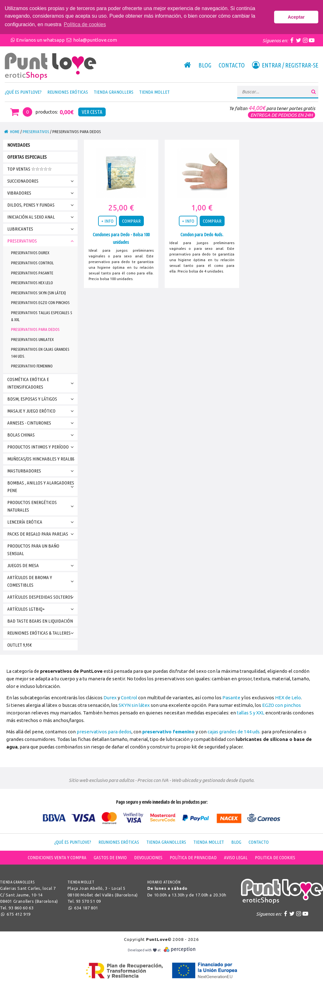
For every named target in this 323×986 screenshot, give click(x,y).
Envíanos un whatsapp (37, 40)
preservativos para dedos (104, 731)
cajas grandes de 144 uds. (234, 731)
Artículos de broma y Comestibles (41, 581)
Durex (110, 697)
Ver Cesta (92, 112)
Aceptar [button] (296, 17)
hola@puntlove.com (91, 40)
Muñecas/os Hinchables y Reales (41, 459)
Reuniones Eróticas (67, 92)
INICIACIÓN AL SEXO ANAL (41, 217)
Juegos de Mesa (41, 566)
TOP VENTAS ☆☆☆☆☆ (29, 169)
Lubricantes (41, 229)
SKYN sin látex (134, 705)
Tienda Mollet (154, 92)
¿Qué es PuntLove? (23, 92)
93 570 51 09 (88, 901)
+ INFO (107, 221)
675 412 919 (15, 914)
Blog (204, 65)
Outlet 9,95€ (19, 645)
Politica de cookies (275, 857)
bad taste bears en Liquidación (40, 621)
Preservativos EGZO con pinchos (40, 302)
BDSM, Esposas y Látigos (41, 399)
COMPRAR (131, 221)
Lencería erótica (41, 522)
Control (129, 697)
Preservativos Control (32, 262)
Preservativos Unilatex (32, 339)
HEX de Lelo (288, 697)
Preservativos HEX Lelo (32, 282)
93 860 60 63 (21, 908)
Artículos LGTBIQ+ (41, 609)
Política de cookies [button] (85, 24)
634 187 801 (83, 908)
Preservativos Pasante (32, 272)
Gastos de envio (110, 857)
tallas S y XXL (250, 712)
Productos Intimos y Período (41, 447)
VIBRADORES (41, 193)
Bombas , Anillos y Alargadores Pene (41, 486)
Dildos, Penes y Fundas (41, 205)
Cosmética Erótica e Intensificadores (41, 383)
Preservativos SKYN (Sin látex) (38, 292)
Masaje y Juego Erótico (41, 411)
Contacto (232, 65)
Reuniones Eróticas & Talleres (41, 633)
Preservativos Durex (30, 252)
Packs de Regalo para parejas (41, 534)
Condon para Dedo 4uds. (201, 234)
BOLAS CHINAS (41, 435)
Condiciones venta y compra (57, 857)
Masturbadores (41, 471)
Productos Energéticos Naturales (41, 506)
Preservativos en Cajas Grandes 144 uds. (40, 353)
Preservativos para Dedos (35, 329)
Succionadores (41, 181)
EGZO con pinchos (281, 705)
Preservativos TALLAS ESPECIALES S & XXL (41, 316)
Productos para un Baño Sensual (33, 549)
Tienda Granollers (113, 92)
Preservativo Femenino (32, 365)
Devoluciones (148, 857)
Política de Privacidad (193, 857)
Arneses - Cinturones (41, 423)
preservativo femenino (168, 731)
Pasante (231, 697)
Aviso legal (236, 857)
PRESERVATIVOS (36, 131)
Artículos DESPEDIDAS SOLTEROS (41, 597)
